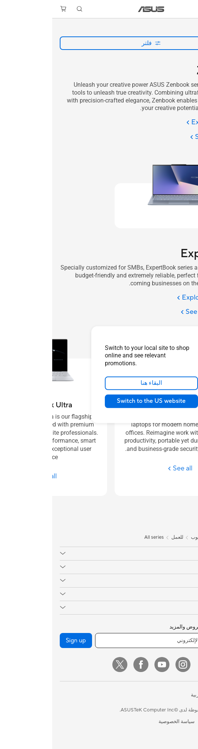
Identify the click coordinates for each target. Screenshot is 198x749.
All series (102, 537)
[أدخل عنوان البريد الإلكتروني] (116, 640)
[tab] (188, 504)
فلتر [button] (99, 43)
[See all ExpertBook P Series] (126, 468)
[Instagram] (130, 664)
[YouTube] (109, 664)
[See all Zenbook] (164, 137)
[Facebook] (88, 664)
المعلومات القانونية (170, 722)
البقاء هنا (99, 383)
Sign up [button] (24, 640)
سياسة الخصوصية (124, 722)
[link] (99, 9)
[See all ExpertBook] (159, 312)
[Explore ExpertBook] (157, 298)
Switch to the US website (99, 401)
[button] (187, 9)
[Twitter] (67, 664)
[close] (150, 335)
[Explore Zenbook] (162, 122)
